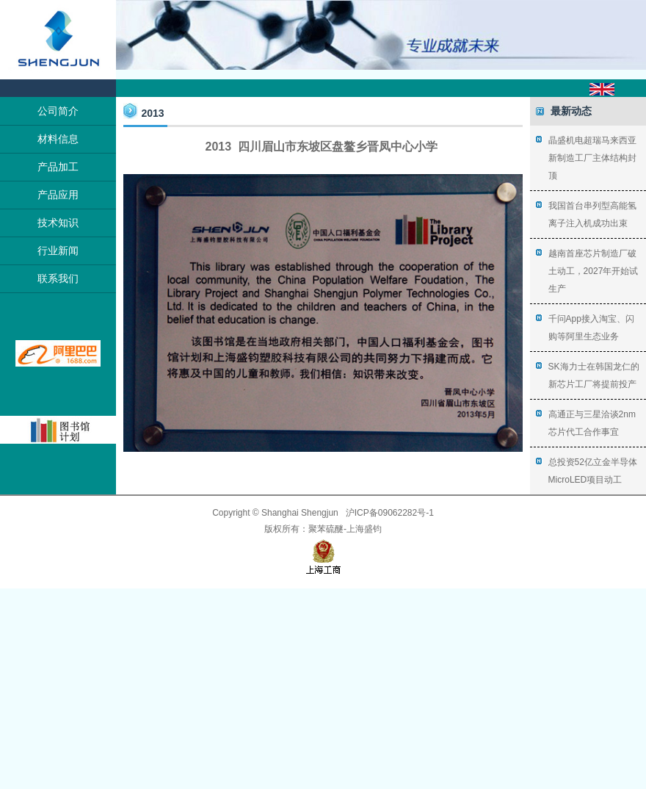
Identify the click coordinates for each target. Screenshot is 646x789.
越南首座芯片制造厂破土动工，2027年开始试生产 (593, 271)
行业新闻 (58, 250)
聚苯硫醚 (326, 529)
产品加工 (58, 167)
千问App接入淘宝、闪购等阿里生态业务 (591, 328)
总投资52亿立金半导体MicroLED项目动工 (592, 471)
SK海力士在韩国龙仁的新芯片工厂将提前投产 (593, 375)
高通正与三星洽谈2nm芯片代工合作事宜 (592, 423)
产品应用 (58, 195)
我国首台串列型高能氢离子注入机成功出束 (592, 214)
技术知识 (58, 222)
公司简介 (58, 111)
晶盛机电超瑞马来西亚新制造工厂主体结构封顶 (592, 158)
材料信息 (58, 139)
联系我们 (58, 278)
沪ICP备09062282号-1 (390, 513)
